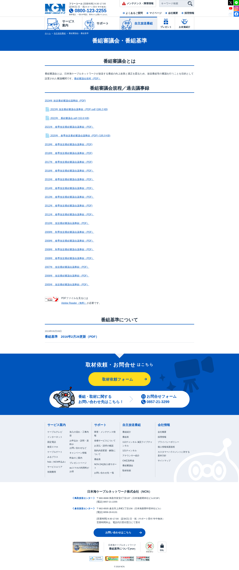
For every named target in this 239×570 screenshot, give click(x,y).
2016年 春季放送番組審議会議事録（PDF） (69, 170)
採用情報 (189, 13)
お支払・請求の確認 (103, 445)
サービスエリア (54, 467)
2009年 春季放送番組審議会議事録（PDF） (69, 240)
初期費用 (51, 472)
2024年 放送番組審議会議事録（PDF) (65, 100)
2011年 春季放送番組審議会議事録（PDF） (69, 214)
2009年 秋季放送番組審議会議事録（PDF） (69, 232)
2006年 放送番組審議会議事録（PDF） (67, 275)
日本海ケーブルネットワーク (122, 547)
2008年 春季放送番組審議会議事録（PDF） (69, 258)
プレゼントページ (78, 463)
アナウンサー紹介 (130, 455)
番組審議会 (127, 465)
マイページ (155, 13)
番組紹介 (126, 432)
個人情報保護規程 (166, 447)
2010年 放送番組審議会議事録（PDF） (67, 223)
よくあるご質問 (134, 13)
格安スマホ (52, 447)
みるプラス (52, 457)
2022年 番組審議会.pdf (67, 118)
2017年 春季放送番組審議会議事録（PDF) (69, 162)
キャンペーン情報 (78, 453)
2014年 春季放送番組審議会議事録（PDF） (69, 188)
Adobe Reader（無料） (74, 303)
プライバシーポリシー (168, 442)
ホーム (48, 33)
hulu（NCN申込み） (57, 462)
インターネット (54, 437)
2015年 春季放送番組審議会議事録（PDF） (69, 179)
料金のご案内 (76, 458)
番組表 (97, 459)
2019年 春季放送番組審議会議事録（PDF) (69, 144)
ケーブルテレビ (54, 432)
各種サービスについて (105, 440)
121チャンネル (129, 450)
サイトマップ (164, 460)
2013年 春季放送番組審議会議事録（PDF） (69, 197)
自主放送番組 (60, 33)
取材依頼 (126, 470)
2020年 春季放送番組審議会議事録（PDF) (77, 135)
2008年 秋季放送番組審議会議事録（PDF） (69, 249)
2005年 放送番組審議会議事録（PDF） (67, 284)
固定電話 (51, 442)
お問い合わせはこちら (118, 532)
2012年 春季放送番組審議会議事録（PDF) (69, 205)
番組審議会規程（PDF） (87, 78)
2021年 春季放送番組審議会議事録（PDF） (69, 127)
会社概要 (173, 13)
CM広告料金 (128, 460)
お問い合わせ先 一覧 (104, 473)
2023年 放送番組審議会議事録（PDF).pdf (76, 109)
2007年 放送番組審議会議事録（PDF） (67, 267)
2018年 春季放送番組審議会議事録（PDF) (69, 153)
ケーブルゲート (54, 452)
